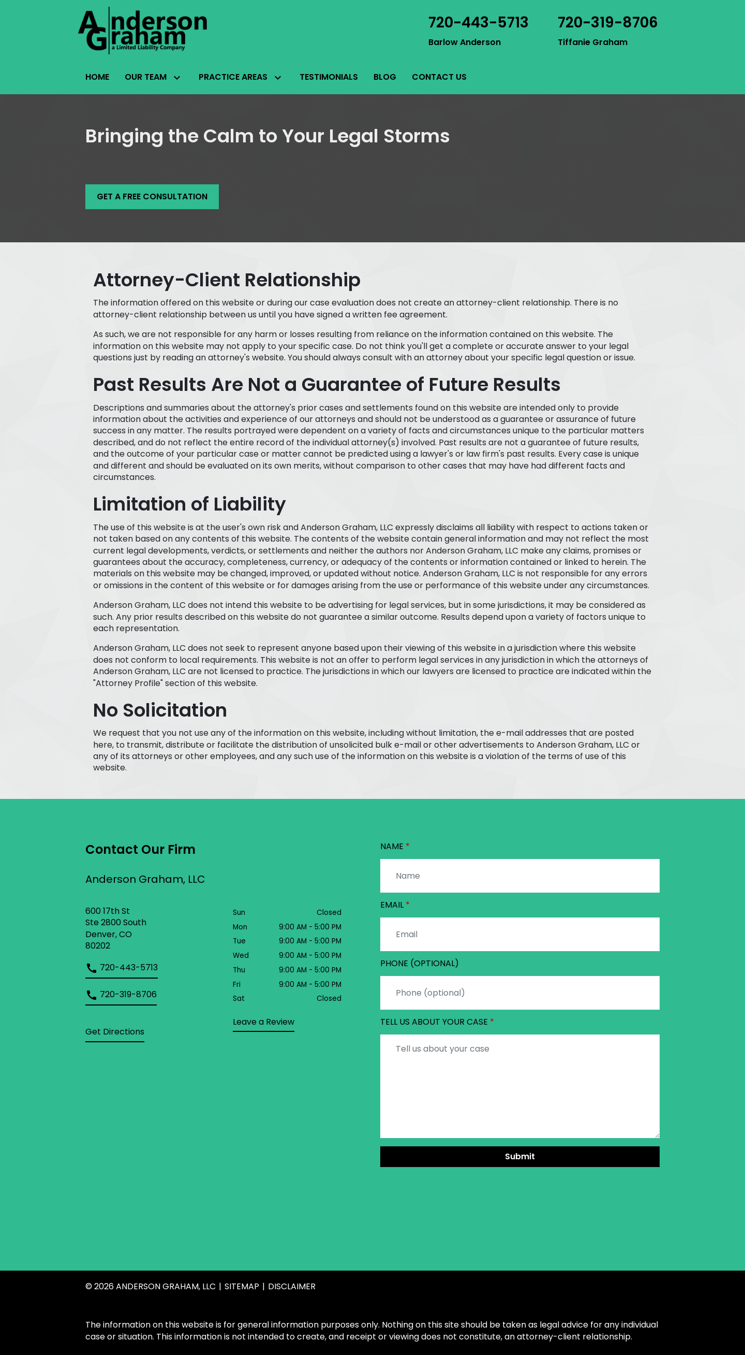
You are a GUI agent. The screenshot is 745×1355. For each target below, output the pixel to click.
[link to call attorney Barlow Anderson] (478, 30)
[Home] (97, 77)
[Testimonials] (329, 77)
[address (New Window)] (114, 1034)
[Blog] (385, 77)
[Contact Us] (439, 77)
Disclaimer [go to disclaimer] (292, 1286)
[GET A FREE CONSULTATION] (152, 196)
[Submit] (520, 1156)
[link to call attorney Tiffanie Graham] (607, 30)
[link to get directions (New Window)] (151, 929)
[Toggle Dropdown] (176, 77)
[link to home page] (142, 30)
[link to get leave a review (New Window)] (263, 1024)
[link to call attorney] (121, 970)
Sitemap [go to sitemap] (242, 1286)
